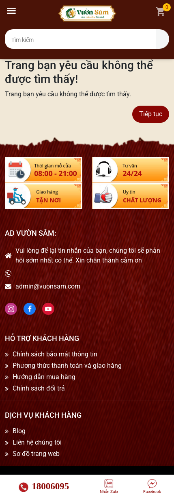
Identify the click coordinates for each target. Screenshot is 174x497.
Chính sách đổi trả (39, 388)
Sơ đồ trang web (36, 454)
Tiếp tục (150, 114)
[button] (11, 10)
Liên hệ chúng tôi (37, 442)
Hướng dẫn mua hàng (44, 377)
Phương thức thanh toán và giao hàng (67, 365)
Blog (19, 431)
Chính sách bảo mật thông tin (55, 354)
